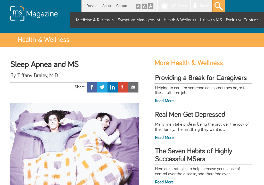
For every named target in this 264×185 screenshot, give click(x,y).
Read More (164, 101)
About (106, 6)
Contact (122, 6)
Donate (92, 6)
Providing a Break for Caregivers (201, 78)
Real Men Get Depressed (190, 114)
